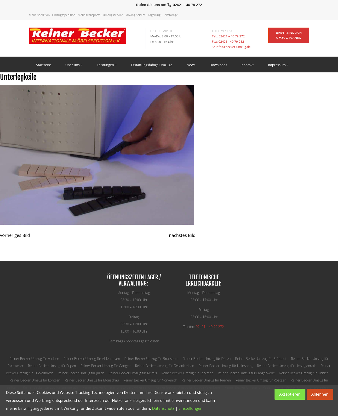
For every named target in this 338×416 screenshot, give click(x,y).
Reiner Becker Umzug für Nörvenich (150, 380)
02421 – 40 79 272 (210, 326)
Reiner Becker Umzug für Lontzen (35, 380)
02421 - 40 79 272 (187, 5)
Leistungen (107, 65)
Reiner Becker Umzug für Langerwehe (246, 373)
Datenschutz (163, 408)
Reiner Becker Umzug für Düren (207, 358)
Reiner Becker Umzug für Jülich (81, 373)
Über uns (73, 65)
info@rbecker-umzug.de (233, 47)
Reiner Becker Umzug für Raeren (206, 380)
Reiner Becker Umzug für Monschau (92, 380)
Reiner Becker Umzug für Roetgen (260, 380)
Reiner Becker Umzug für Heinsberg (225, 365)
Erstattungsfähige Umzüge (151, 65)
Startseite (43, 65)
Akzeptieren (290, 394)
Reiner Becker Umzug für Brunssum (151, 358)
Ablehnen (319, 394)
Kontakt (247, 65)
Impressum (278, 65)
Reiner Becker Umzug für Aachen (34, 358)
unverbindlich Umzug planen (289, 35)
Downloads (218, 65)
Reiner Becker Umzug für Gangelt (105, 365)
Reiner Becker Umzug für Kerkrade (187, 373)
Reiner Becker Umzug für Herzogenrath (286, 365)
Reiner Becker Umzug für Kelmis (133, 373)
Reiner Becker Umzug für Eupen (52, 365)
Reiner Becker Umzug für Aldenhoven (91, 358)
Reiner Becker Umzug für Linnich (303, 373)
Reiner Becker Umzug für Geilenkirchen (164, 365)
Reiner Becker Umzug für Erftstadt (260, 358)
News (191, 65)
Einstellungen (190, 408)
